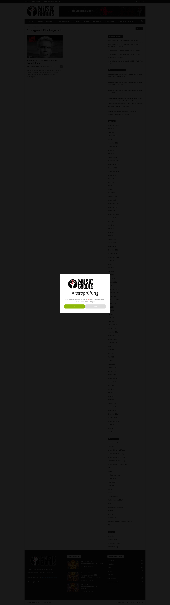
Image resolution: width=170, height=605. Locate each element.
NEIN (95, 306)
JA (74, 306)
